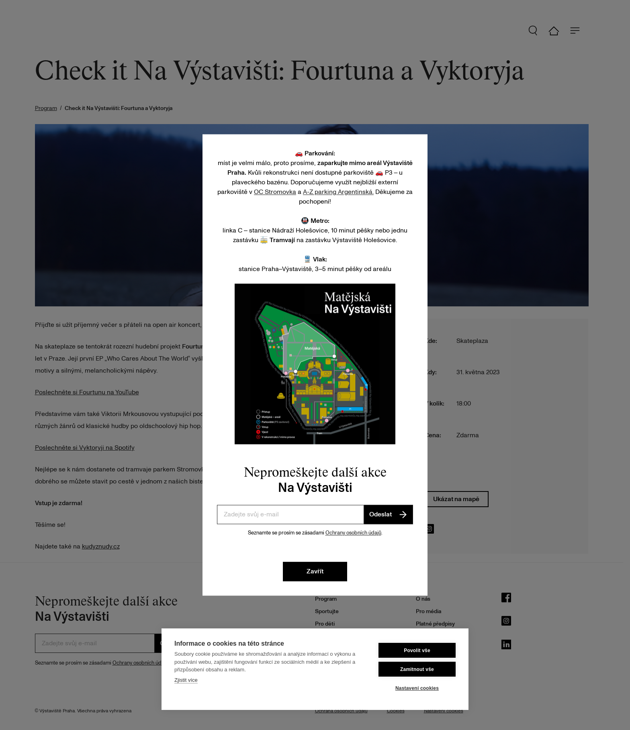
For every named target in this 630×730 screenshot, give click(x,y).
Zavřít (315, 571)
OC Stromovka (275, 192)
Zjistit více (186, 680)
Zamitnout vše (417, 669)
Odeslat (388, 514)
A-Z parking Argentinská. (338, 192)
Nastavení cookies (417, 688)
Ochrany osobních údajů (353, 532)
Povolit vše (417, 650)
